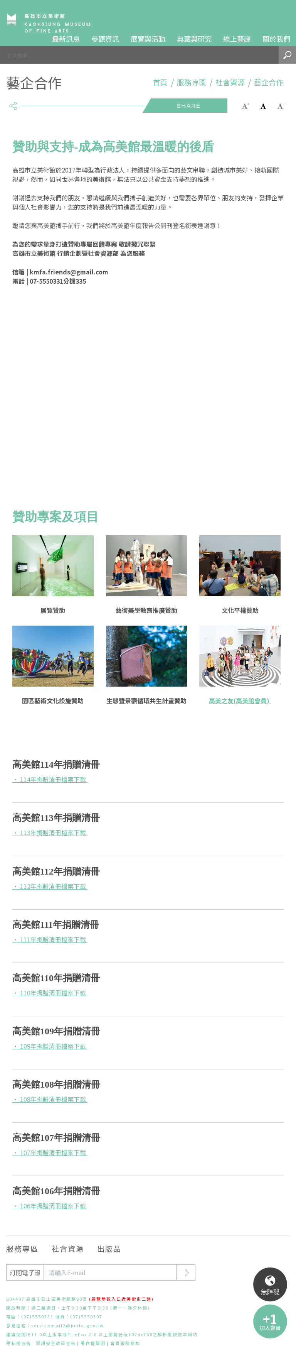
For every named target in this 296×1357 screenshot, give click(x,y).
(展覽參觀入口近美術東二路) (121, 1299)
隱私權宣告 (18, 1343)
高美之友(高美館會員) (240, 700)
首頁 (160, 82)
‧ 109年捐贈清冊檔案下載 (49, 1046)
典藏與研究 (194, 39)
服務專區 (191, 82)
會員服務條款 (125, 1343)
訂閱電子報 (25, 1272)
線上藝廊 (237, 39)
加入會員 (270, 1328)
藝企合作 (268, 82)
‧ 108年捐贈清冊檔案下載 (49, 1099)
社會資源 (230, 82)
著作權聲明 (93, 1343)
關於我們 (276, 39)
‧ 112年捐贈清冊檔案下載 (49, 886)
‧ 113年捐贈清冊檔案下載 (49, 832)
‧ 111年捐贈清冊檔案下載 (49, 939)
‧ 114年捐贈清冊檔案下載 (49, 779)
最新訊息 (66, 39)
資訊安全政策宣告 (56, 1343)
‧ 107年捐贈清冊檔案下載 (49, 1152)
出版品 (109, 1248)
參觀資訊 (105, 39)
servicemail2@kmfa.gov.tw (67, 1325)
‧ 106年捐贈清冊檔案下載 (49, 1205)
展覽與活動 (148, 39)
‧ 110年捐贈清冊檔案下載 (49, 992)
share (13, 103)
